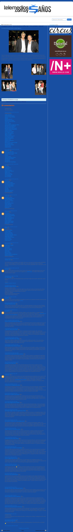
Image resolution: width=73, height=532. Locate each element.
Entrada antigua (6, 530)
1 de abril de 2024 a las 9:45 (10, 428)
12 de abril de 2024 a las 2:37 (10, 437)
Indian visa (29, 271)
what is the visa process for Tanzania (13, 506)
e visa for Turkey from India (11, 329)
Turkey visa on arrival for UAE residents (14, 354)
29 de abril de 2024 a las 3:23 (10, 457)
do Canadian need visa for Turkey (12, 345)
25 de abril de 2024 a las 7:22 (10, 446)
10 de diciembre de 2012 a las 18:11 (12, 112)
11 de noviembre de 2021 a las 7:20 (12, 267)
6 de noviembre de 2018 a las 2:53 (11, 242)
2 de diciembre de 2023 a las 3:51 (11, 337)
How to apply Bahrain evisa (11, 458)
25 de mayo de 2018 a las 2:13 (11, 210)
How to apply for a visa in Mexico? (13, 496)
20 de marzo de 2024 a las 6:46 (11, 419)
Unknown (7, 150)
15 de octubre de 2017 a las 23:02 (11, 164)
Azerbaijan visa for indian (20, 379)
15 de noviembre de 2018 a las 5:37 (12, 258)
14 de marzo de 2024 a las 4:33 (11, 393)
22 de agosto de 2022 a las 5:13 (11, 309)
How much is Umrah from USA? (12, 394)
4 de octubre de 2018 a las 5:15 (11, 226)
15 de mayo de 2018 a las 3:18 (11, 194)
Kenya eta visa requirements (11, 474)
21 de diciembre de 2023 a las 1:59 (11, 362)
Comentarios (52, 25)
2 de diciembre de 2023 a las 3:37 (11, 328)
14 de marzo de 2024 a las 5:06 (11, 401)
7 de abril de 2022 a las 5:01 (10, 285)
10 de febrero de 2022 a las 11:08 (11, 276)
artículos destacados (10, 101)
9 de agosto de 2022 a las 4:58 (11, 302)
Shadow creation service (10, 286)
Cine (31, 20)
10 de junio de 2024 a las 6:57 (11, 495)
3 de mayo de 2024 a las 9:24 (10, 464)
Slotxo (21, 300)
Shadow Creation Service (10, 283)
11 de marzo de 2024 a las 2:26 (11, 373)
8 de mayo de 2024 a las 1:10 (10, 473)
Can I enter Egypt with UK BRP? (12, 402)
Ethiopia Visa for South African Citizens (14, 488)
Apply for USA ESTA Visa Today (12, 338)
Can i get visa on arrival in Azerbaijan (13, 447)
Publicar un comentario (24, 528)
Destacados (7, 20)
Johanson (7, 374)
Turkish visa (7, 259)
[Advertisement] (55, 99)
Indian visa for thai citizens (11, 465)
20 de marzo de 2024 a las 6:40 (11, 409)
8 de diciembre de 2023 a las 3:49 (11, 344)
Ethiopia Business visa (10, 303)
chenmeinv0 (7, 243)
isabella (6, 269)
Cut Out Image (8, 277)
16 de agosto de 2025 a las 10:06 (11, 519)
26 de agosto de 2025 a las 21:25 (11, 525)
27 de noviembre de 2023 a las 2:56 (12, 320)
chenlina (7, 180)
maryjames (7, 311)
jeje (5, 165)
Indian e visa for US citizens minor (13, 429)
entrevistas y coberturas (21, 101)
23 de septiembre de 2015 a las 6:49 (12, 149)
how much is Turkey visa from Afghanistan (15, 421)
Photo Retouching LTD (10, 520)
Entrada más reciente (40, 530)
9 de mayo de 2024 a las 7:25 (10, 487)
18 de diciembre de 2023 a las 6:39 (11, 352)
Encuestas (37, 20)
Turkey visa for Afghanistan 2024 (12, 385)
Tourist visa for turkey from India (12, 321)
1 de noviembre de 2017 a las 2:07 (11, 178)
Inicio (23, 530)
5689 (6, 227)
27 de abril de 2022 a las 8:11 (10, 296)
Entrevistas (20, 20)
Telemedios (46, 20)
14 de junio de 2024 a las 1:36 (11, 505)
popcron (7, 298)
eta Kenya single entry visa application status (15, 410)
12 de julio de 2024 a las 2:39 (10, 513)
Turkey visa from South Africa (12, 438)
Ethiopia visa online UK (10, 363)
